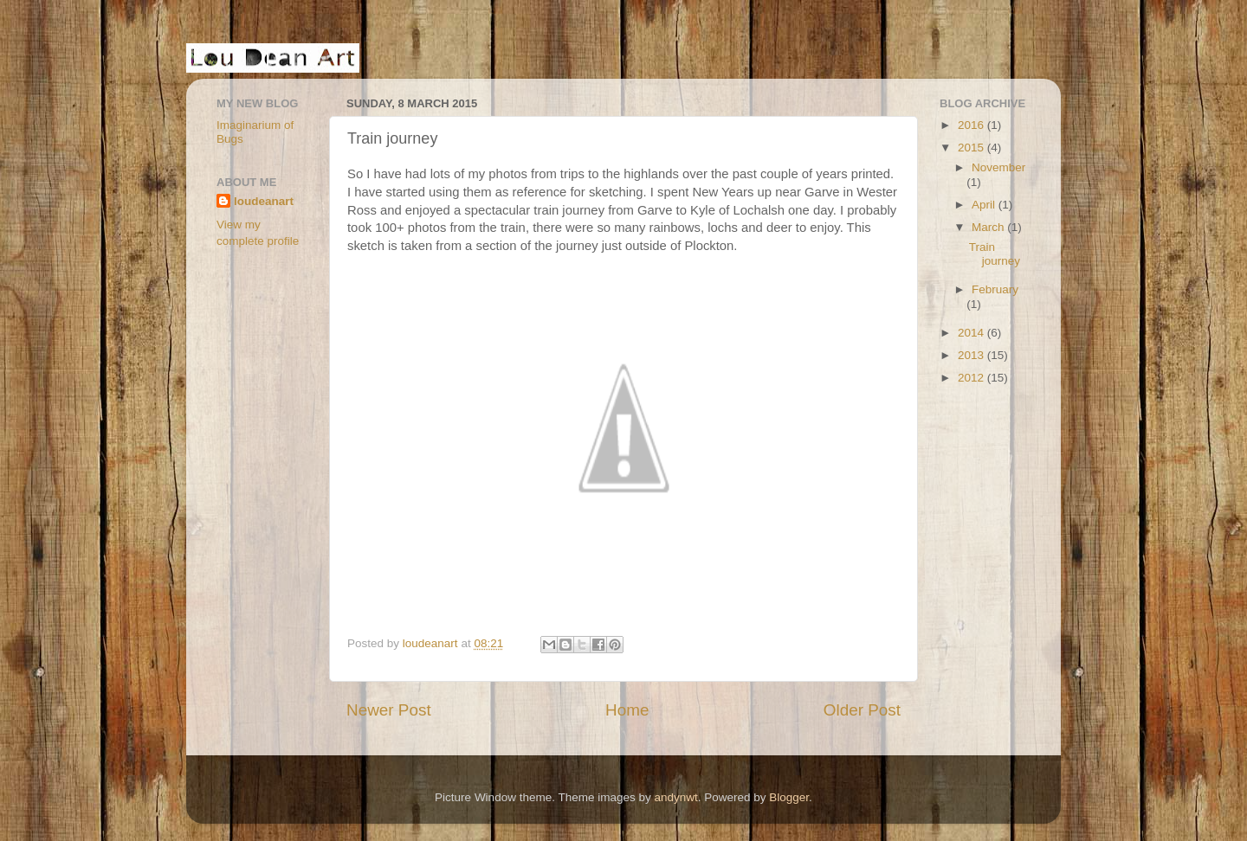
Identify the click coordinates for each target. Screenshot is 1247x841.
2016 (972, 125)
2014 (972, 332)
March (989, 227)
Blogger (789, 797)
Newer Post (388, 710)
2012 (972, 377)
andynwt (675, 797)
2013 (972, 355)
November (998, 167)
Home (627, 710)
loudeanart (264, 201)
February (995, 289)
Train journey (994, 254)
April (985, 204)
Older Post (862, 710)
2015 (972, 147)
